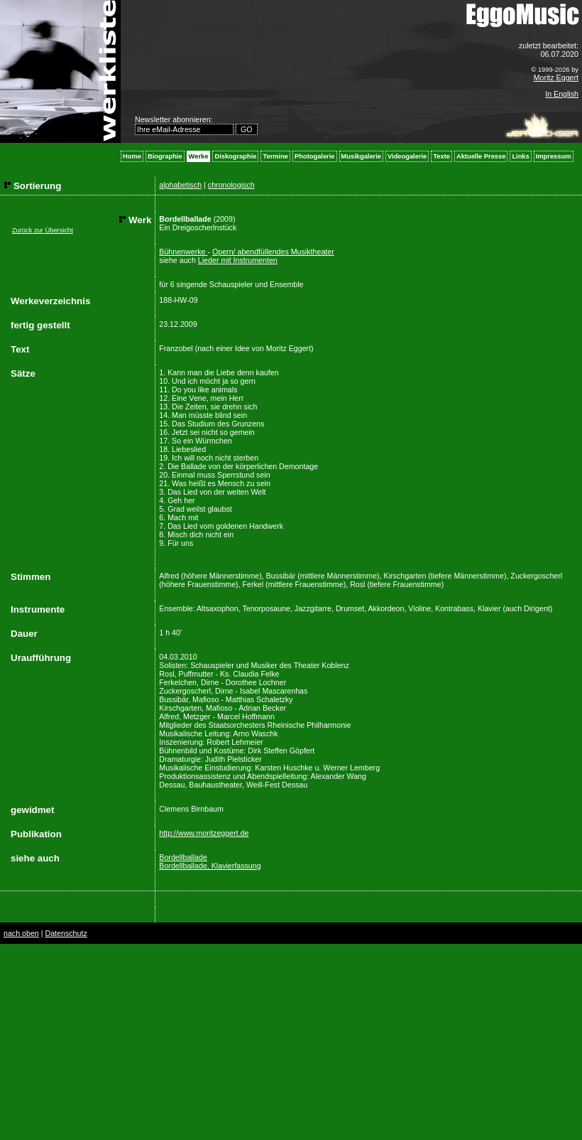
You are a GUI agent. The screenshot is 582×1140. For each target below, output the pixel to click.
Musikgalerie (361, 156)
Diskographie (235, 156)
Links (520, 156)
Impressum (553, 156)
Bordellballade (183, 857)
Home (132, 156)
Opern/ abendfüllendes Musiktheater (273, 251)
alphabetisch (180, 185)
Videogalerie (407, 156)
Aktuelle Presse (480, 156)
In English (561, 94)
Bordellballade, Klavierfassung (209, 865)
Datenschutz (66, 933)
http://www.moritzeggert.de (203, 833)
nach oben (21, 933)
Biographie (165, 156)
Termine (275, 156)
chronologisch (231, 185)
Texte (441, 156)
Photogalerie (315, 156)
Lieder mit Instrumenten (238, 260)
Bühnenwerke (183, 251)
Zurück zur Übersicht (42, 230)
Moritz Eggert (556, 77)
